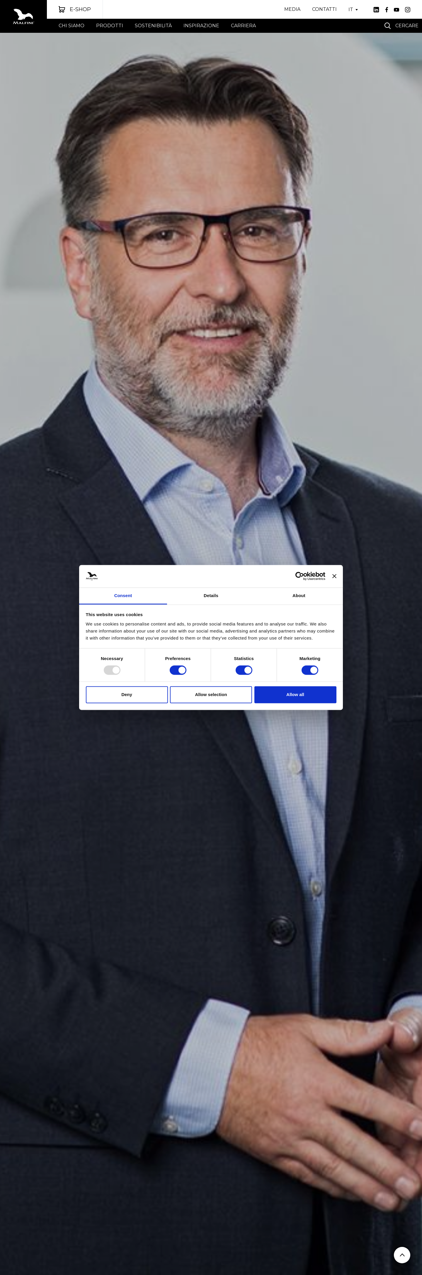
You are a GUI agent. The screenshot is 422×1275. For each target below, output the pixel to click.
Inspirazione (201, 25)
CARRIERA (243, 25)
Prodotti (109, 25)
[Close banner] (334, 576)
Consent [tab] (123, 595)
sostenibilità (153, 25)
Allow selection (211, 694)
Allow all (295, 694)
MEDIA (292, 9)
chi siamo (71, 25)
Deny (126, 694)
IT (350, 9)
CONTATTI (324, 9)
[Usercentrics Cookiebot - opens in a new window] (299, 576)
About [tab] (298, 595)
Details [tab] (211, 595)
